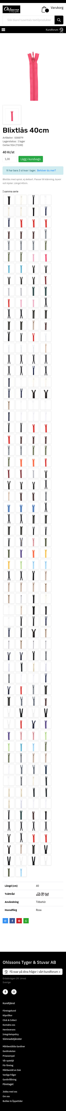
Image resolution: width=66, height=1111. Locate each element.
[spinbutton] (10, 159)
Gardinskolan (9, 1051)
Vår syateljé (8, 1060)
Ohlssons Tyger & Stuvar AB (29, 962)
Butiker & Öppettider (13, 1101)
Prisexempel (9, 1056)
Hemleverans (9, 1029)
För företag (8, 1065)
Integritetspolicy (11, 1034)
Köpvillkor (7, 1015)
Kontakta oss (9, 1025)
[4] (14, 991)
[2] (5, 991)
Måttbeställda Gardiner (14, 1046)
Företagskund (9, 1010)
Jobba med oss (10, 1091)
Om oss (6, 1096)
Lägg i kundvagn (31, 159)
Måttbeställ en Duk (12, 1070)
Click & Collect (10, 1020)
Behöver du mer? (46, 170)
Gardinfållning (9, 1079)
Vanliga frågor (9, 1075)
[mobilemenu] (3, 30)
